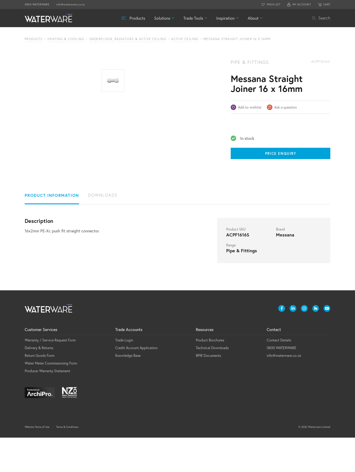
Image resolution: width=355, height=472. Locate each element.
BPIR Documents (208, 389)
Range (231, 279)
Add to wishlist (249, 107)
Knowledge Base (128, 389)
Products (137, 18)
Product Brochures (210, 374)
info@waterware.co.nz (70, 4)
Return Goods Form (39, 389)
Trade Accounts (128, 364)
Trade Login (124, 374)
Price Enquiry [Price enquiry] (280, 153)
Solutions (162, 18)
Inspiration (225, 18)
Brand (280, 263)
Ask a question (285, 107)
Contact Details (279, 374)
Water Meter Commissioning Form (51, 397)
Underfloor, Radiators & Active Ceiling (127, 39)
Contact (274, 364)
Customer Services (41, 364)
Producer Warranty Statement (47, 405)
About (253, 18)
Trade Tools (193, 18)
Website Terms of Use (37, 461)
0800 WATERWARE (37, 4)
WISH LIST (273, 4)
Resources (204, 364)
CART (326, 4)
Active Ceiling (185, 39)
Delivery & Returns (39, 382)
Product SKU (236, 263)
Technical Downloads (212, 382)
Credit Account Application (136, 382)
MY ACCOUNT (302, 4)
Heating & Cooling (66, 39)
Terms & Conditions (67, 461)
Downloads (102, 229)
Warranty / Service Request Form (50, 374)
